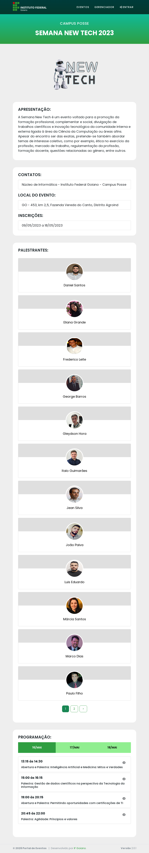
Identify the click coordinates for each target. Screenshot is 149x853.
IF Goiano (80, 848)
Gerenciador (104, 7)
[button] (124, 762)
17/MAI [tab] (74, 747)
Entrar (127, 7)
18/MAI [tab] (112, 747)
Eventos (83, 7)
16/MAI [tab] (37, 747)
